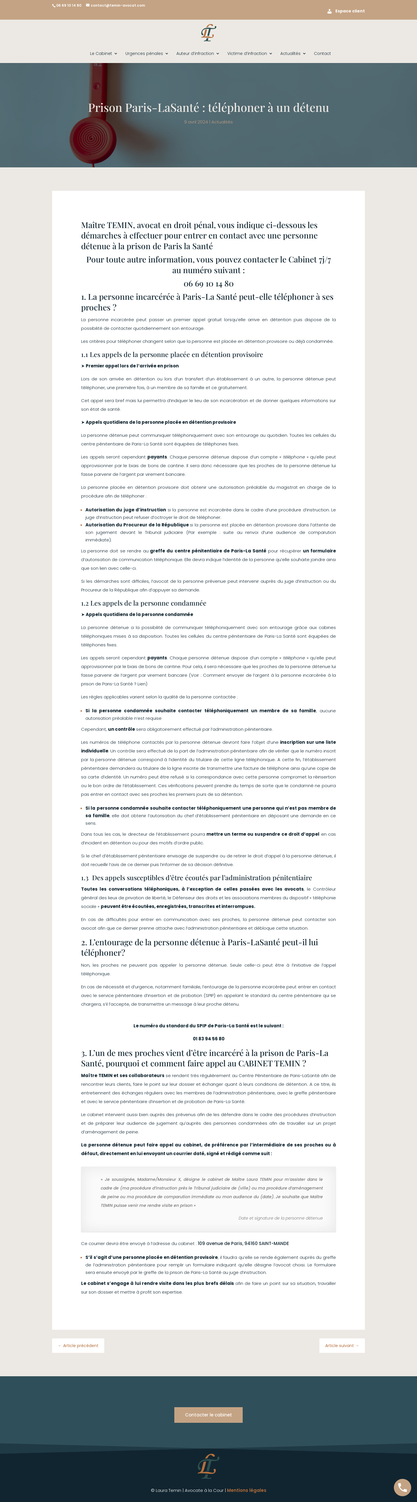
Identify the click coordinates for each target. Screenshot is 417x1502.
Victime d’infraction (247, 53)
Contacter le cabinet (208, 1415)
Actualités (290, 53)
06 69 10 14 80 (68, 5)
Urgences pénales (144, 53)
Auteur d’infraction (195, 53)
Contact (322, 53)
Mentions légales (246, 1490)
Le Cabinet (101, 53)
